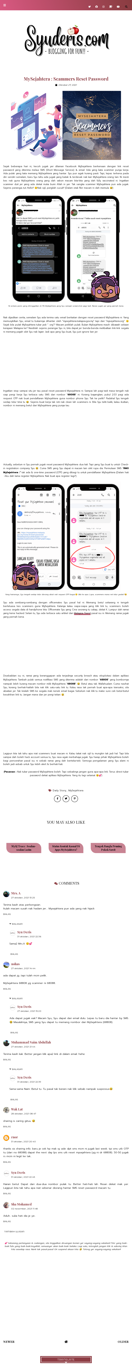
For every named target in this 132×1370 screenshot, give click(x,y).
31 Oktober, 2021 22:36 (29, 936)
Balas (7, 914)
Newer (9, 1341)
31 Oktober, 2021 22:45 (23, 1177)
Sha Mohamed (21, 1204)
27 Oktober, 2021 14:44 (23, 968)
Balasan (17, 924)
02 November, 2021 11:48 (24, 1208)
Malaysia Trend (82, 613)
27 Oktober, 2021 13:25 (23, 897)
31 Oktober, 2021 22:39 (29, 1081)
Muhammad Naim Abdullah (31, 1042)
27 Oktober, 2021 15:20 (29, 1011)
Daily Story (59, 790)
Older (123, 1341)
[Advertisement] (66, 361)
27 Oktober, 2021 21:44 (23, 1046)
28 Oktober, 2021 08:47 (23, 1113)
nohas (15, 964)
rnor (14, 1137)
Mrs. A (15, 893)
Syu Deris (24, 932)
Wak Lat (17, 1109)
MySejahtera (76, 790)
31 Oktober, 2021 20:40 (23, 1141)
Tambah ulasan (14, 1231)
